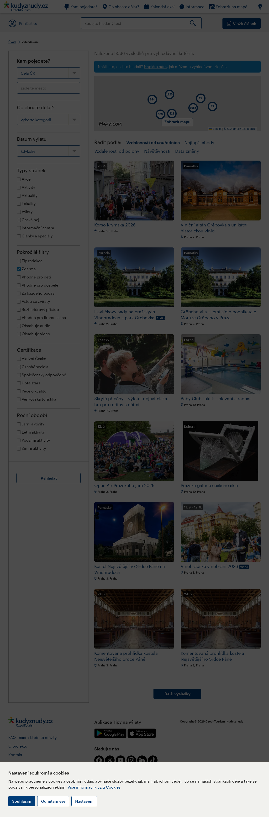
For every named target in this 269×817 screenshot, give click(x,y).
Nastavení (84, 801)
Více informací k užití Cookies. (95, 787)
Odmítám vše (53, 801)
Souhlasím (21, 801)
